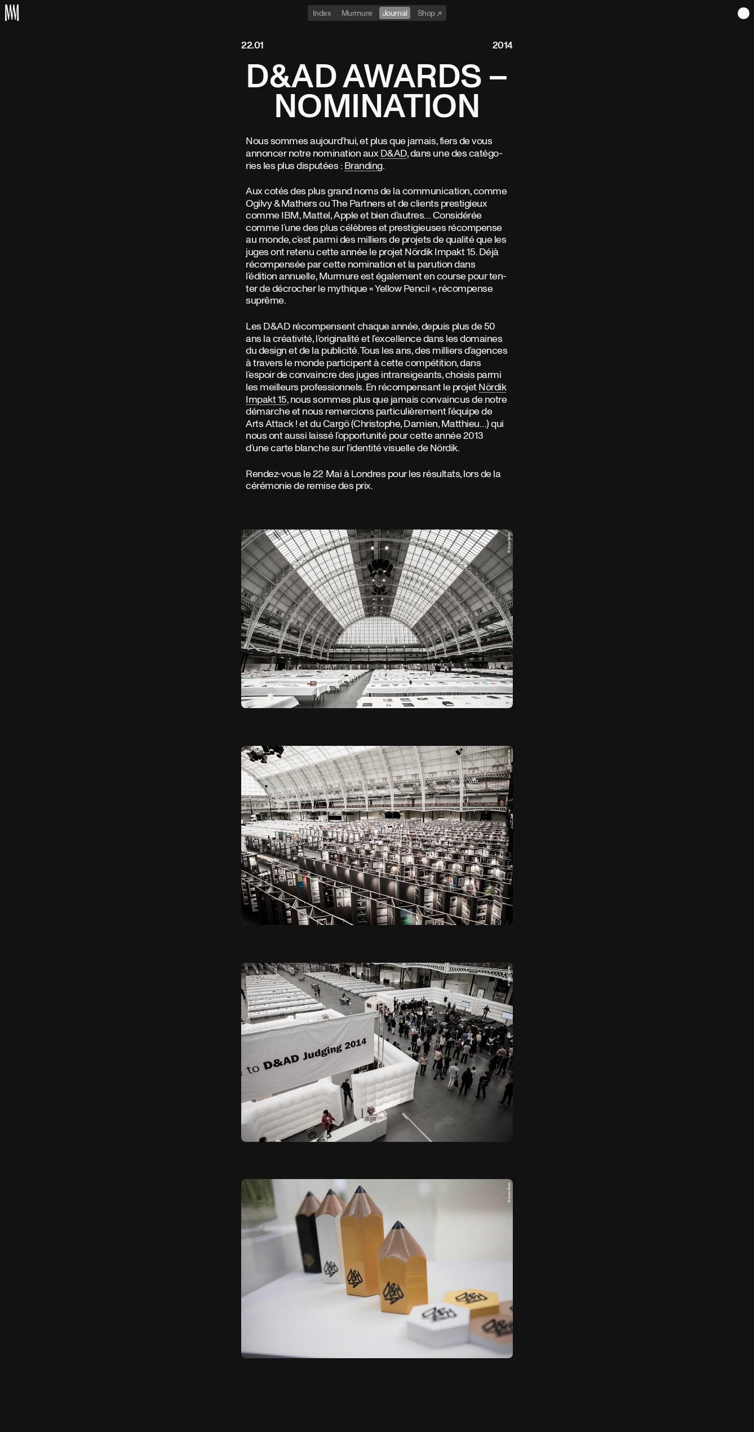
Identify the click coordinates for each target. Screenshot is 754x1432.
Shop (427, 12)
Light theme (743, 13)
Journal (395, 12)
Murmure (356, 12)
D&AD (393, 152)
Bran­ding (363, 165)
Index (322, 12)
